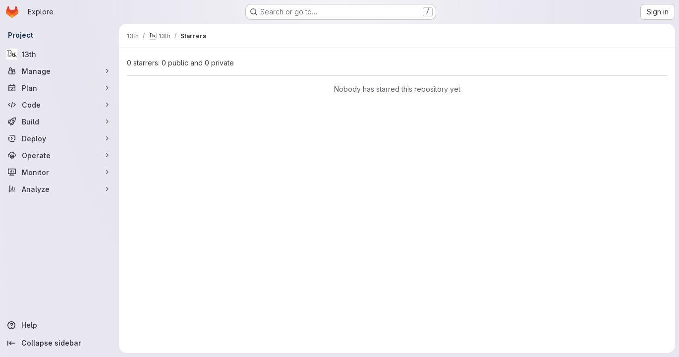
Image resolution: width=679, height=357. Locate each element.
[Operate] (59, 155)
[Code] (59, 105)
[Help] (59, 325)
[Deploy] (59, 138)
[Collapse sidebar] (59, 343)
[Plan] (59, 88)
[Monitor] (59, 172)
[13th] (59, 54)
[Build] (59, 121)
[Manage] (59, 71)
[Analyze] (59, 189)
